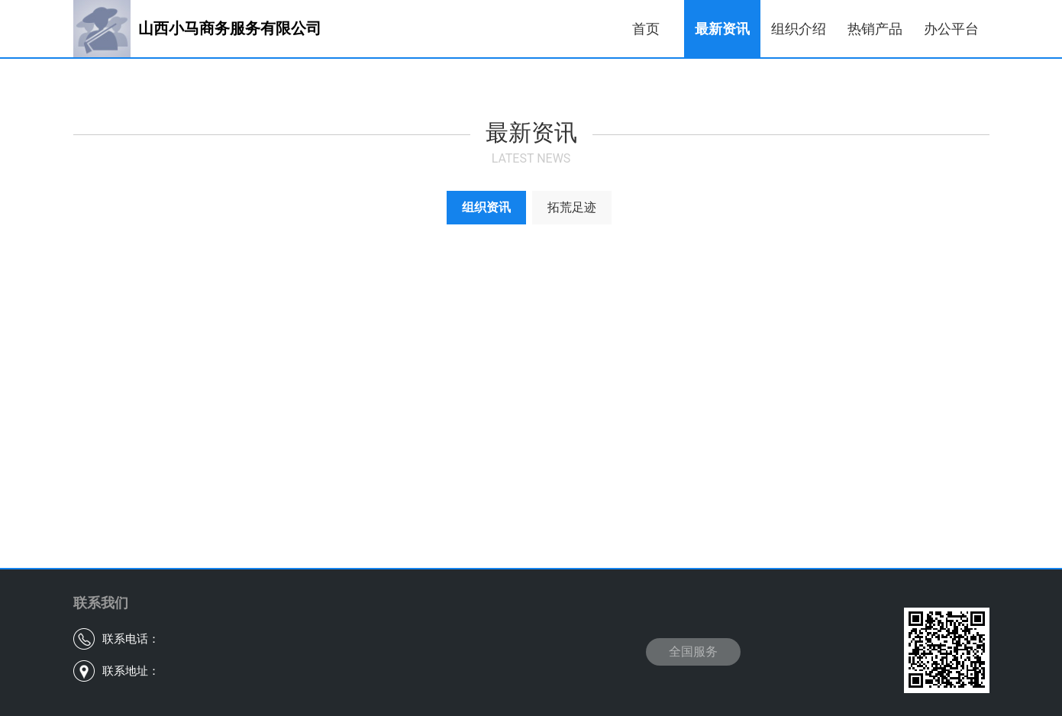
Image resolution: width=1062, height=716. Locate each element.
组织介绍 (798, 29)
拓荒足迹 (571, 207)
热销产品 (874, 29)
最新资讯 (722, 29)
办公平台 (951, 29)
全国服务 (693, 651)
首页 (646, 29)
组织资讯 (486, 207)
